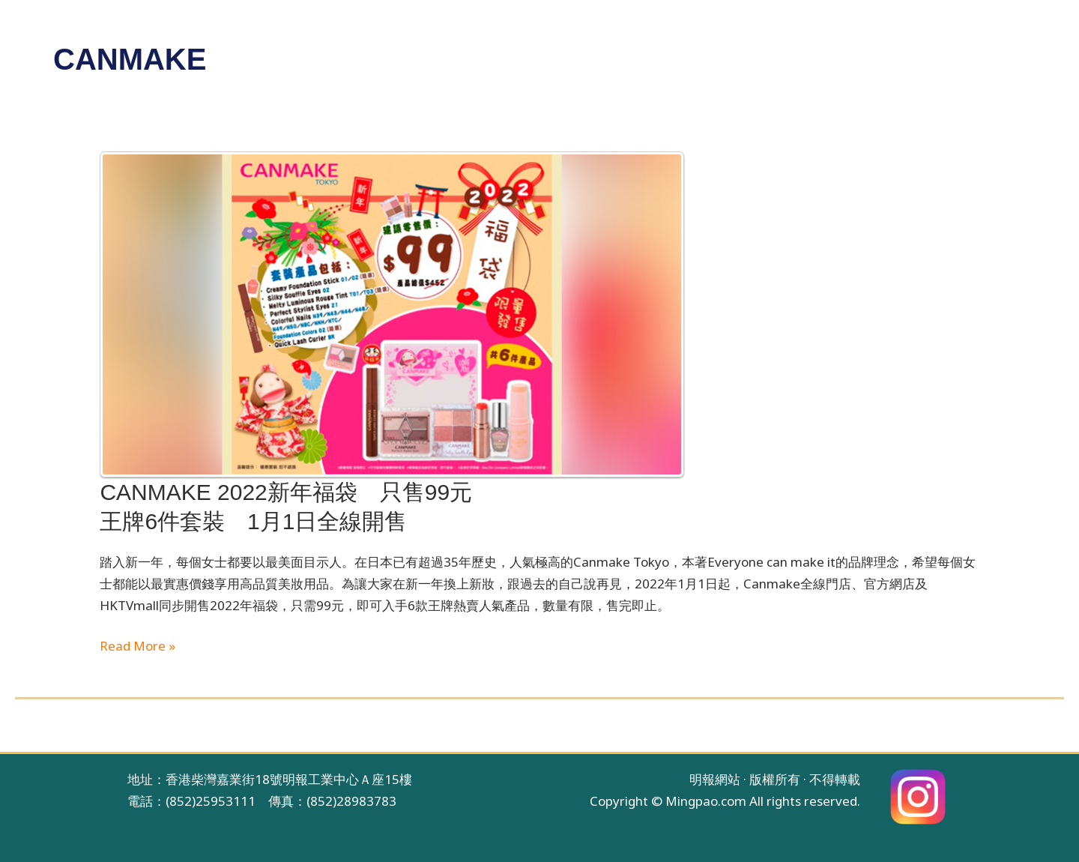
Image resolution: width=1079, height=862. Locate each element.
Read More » (137, 646)
